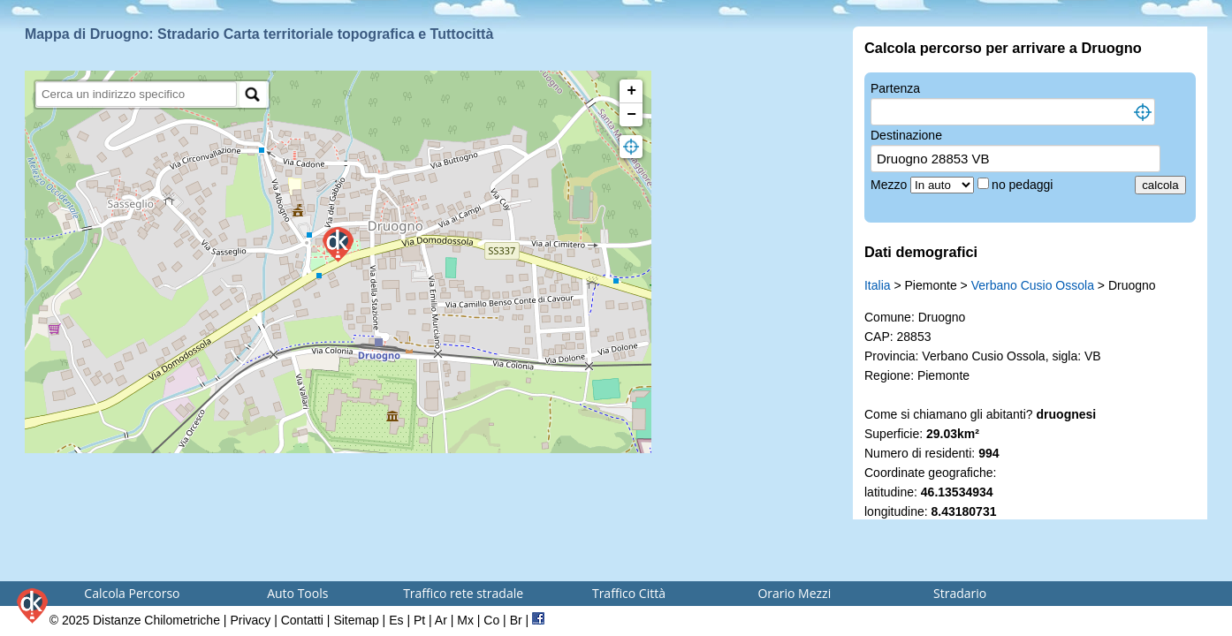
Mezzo (890, 185)
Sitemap (355, 620)
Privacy (250, 620)
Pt (419, 620)
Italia (877, 285)
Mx (465, 620)
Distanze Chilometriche (156, 620)
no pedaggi (1024, 185)
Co (491, 620)
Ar (441, 620)
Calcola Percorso (131, 593)
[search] (136, 94)
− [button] (631, 114)
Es (396, 620)
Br (516, 620)
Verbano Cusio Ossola (1032, 285)
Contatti (302, 620)
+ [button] (631, 91)
